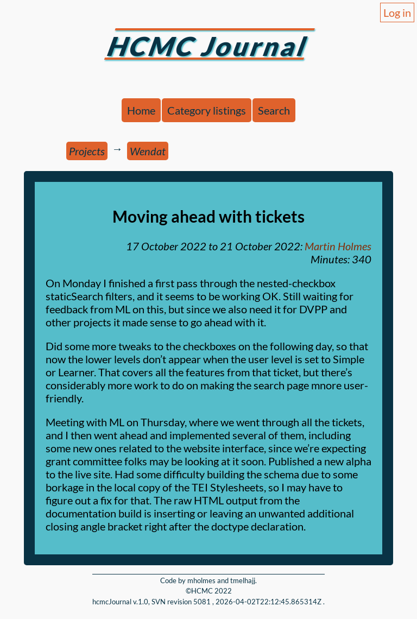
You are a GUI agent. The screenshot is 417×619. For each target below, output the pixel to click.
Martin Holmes (338, 245)
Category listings (206, 110)
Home (141, 110)
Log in (397, 12)
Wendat (148, 150)
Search (274, 110)
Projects (87, 150)
